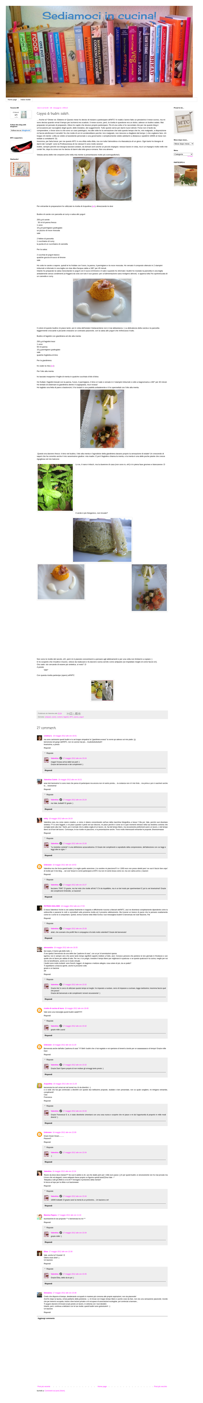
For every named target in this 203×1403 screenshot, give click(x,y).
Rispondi (47, 748)
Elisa (46, 1252)
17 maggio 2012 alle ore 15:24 (75, 758)
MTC (71, 717)
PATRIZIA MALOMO (52, 906)
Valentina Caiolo (50, 780)
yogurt (81, 717)
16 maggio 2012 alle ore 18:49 (76, 1008)
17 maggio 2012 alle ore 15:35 (75, 1274)
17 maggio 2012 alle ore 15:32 (75, 985)
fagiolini (66, 717)
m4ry (46, 819)
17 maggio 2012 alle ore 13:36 (60, 1252)
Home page (12, 100)
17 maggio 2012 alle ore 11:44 (69, 1215)
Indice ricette (26, 100)
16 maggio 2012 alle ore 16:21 (70, 780)
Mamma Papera (50, 1215)
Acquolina (48, 1084)
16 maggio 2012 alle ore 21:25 (65, 1084)
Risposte (49, 753)
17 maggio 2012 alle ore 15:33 (75, 1111)
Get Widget (190, 156)
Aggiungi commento (46, 1318)
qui (93, 206)
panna (76, 717)
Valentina (55, 758)
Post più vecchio (160, 1386)
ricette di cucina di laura (54, 1008)
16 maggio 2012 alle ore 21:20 (64, 1045)
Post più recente (44, 1386)
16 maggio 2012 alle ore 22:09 (64, 1132)
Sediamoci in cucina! (99, 15)
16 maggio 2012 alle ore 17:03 (73, 906)
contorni (60, 717)
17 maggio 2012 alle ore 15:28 (75, 929)
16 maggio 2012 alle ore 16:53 (64, 865)
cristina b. (48, 736)
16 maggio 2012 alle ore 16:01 (65, 736)
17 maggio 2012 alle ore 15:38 (64, 1293)
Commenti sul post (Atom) (55, 1391)
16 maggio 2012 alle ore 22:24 (64, 1171)
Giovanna (48, 1293)
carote (54, 717)
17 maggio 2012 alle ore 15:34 (75, 1152)
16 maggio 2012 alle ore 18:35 (66, 948)
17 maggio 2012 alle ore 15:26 (75, 844)
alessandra (48, 948)
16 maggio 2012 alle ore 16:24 (61, 819)
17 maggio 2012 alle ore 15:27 (75, 885)
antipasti (48, 717)
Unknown (48, 865)
